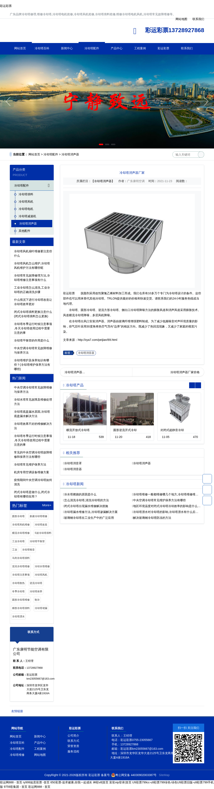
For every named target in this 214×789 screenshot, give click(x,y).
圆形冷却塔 (18, 516)
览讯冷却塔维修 (21, 566)
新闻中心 (67, 48)
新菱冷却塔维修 (38, 516)
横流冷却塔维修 (21, 532)
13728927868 (207, 478)
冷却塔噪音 (28, 549)
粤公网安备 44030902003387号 (134, 775)
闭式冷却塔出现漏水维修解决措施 (86, 506)
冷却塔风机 (26, 201)
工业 (14, 549)
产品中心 (116, 48)
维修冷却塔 (51, 31)
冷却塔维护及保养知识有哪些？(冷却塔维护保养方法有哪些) (32, 365)
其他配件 (24, 230)
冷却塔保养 (36, 591)
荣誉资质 (73, 746)
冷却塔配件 (91, 48)
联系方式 (73, 740)
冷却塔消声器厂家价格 (185, 372)
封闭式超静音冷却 (172, 430)
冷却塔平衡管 (37, 541)
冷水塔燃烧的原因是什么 (80, 494)
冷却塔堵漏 (41, 608)
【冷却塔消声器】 (103, 181)
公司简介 (73, 735)
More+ (46, 505)
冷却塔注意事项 (21, 574)
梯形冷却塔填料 (21, 608)
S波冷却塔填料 (43, 532)
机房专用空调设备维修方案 (31, 472)
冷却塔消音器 (86, 352)
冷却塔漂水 (18, 616)
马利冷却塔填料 (21, 558)
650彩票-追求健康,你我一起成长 (71, 782)
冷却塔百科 (42, 48)
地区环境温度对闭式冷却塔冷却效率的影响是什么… (166, 506)
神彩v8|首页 (100, 782)
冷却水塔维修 (42, 566)
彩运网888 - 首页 (11, 782)
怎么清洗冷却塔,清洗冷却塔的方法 (86, 500)
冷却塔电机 (26, 209)
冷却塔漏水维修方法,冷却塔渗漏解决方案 (91, 512)
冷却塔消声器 (70, 154)
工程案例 (140, 48)
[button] (101, 144)
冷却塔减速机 (27, 216)
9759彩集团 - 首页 (16, 786)
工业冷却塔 (18, 541)
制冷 (37, 599)
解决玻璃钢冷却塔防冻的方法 (152, 517)
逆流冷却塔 (36, 583)
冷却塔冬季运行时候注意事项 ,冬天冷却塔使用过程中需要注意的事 (33, 328)
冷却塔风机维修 (21, 524)
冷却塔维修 (17, 754)
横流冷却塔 (76, 315)
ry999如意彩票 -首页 (36, 782)
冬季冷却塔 (18, 591)
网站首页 (20, 48)
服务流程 (73, 751)
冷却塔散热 (18, 583)
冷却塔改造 (41, 524)
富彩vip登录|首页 (120, 782)
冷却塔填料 (26, 194)
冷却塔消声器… (75, 372)
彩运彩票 (6, 6)
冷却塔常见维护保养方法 (30, 464)
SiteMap (164, 775)
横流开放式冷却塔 (78, 430)
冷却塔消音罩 (73, 463)
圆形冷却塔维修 (21, 599)
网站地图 (40, 754)
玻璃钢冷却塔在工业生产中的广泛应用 (89, 517)
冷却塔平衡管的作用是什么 (31, 340)
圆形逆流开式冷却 (125, 430)
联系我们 (187, 48)
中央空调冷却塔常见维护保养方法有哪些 (159, 500)
